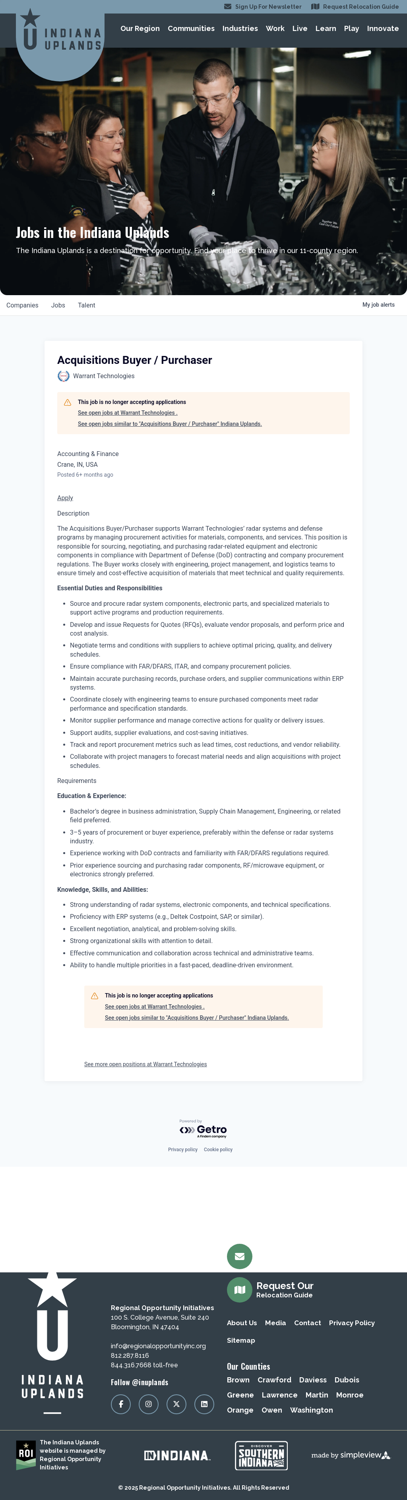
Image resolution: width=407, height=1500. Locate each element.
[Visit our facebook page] (121, 1404)
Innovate (383, 28)
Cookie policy (218, 1149)
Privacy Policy (352, 1323)
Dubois (347, 1380)
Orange (240, 1410)
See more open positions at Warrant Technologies (145, 1064)
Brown (238, 1380)
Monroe (350, 1395)
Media (275, 1323)
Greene (240, 1395)
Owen (272, 1410)
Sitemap (241, 1340)
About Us (242, 1323)
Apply (65, 498)
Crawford (274, 1380)
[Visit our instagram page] (149, 1404)
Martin (317, 1395)
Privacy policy (183, 1149)
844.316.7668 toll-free (144, 1365)
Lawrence (280, 1395)
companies (22, 305)
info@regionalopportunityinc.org (158, 1346)
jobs (58, 305)
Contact (307, 1323)
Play (351, 28)
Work (275, 28)
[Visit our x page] (176, 1404)
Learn (326, 28)
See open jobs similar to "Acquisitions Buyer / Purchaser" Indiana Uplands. (170, 424)
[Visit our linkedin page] (204, 1404)
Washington (311, 1410)
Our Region (140, 28)
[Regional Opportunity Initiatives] (60, 29)
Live (300, 28)
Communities (191, 28)
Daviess (313, 1380)
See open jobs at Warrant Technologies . (128, 413)
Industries (240, 28)
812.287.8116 (130, 1355)
